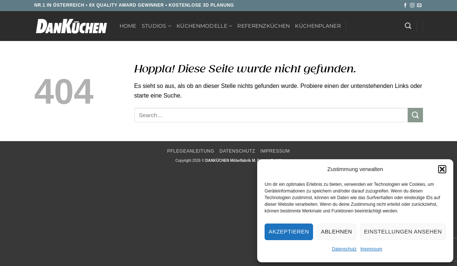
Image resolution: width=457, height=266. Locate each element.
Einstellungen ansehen (403, 231)
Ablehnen (336, 231)
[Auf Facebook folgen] (405, 5)
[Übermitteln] (415, 115)
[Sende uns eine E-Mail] (419, 5)
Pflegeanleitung (190, 151)
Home (128, 26)
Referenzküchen (263, 26)
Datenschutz (344, 249)
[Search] (408, 26)
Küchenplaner (317, 26)
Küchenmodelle (204, 26)
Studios (157, 26)
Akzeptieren (289, 231)
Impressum (371, 249)
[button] (442, 169)
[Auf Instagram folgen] (412, 5)
